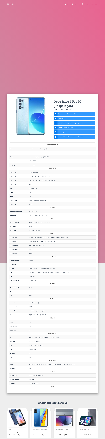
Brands (85, 4)
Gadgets (75, 4)
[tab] (74, 125)
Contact (93, 4)
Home (66, 4)
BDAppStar (10, 4)
